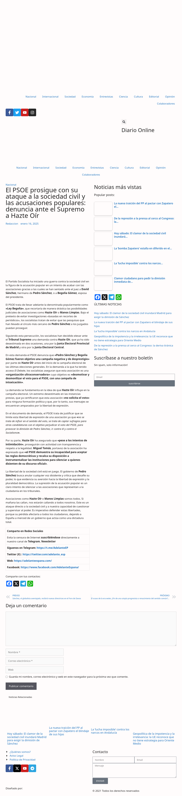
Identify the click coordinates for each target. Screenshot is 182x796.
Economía (88, 96)
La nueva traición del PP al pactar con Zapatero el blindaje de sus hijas (69, 731)
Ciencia (123, 96)
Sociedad (70, 96)
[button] (124, 121)
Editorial (154, 96)
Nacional (31, 96)
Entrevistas (106, 96)
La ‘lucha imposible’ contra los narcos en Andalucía (124, 331)
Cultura (138, 96)
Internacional (50, 96)
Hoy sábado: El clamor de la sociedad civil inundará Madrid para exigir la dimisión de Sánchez (26, 738)
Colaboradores (166, 103)
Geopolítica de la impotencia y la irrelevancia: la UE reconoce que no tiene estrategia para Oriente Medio (154, 738)
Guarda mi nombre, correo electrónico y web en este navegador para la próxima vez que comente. (68, 676)
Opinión (170, 96)
